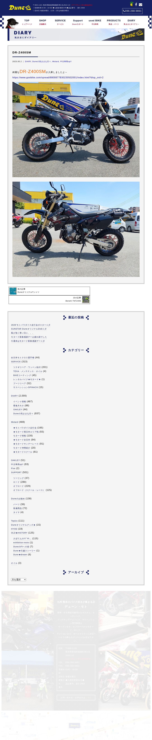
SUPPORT (16, 463)
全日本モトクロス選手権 (22, 349)
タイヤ (16, 503)
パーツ (16, 495)
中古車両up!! (66, 61)
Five (13, 459)
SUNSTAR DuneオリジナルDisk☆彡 (29, 320)
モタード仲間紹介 (21, 439)
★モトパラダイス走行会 (24, 419)
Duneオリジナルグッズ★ (23, 516)
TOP (27, 22)
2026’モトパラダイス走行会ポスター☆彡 (31, 316)
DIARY (131, 22)
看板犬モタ (18, 397)
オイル (14, 554)
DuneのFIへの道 (21, 538)
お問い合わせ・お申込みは (76, 689)
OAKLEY (17, 401)
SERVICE (60, 22)
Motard (55, 61)
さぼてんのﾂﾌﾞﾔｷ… (22, 530)
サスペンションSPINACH (25, 378)
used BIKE (95, 22)
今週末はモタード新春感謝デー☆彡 (28, 332)
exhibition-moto (21, 534)
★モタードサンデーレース (26, 435)
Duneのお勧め (18, 490)
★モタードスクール (22, 443)
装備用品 (17, 499)
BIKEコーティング (22, 366)
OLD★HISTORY (19, 524)
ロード (16, 473)
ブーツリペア (19, 374)
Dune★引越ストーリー (24, 542)
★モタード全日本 (21, 431)
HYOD (14, 520)
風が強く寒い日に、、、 (22, 324)
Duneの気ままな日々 (41, 61)
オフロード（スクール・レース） (29, 481)
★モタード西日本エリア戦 (26, 423)
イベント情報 (19, 393)
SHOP (43, 22)
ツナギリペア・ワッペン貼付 (27, 358)
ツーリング (18, 469)
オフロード (18, 477)
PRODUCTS (114, 22)
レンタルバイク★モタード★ (27, 370)
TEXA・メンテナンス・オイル (27, 362)
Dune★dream (20, 546)
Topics (14, 512)
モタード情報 (19, 427)
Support (78, 22)
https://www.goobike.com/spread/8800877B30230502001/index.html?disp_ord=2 (58, 77)
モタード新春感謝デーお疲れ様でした (29, 328)
